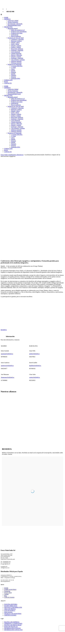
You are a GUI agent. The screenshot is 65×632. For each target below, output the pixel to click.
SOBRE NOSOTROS (10, 589)
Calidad (6, 594)
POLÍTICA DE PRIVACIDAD (12, 625)
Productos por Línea (16, 33)
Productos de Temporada (14, 64)
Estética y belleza (16, 47)
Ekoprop (13, 72)
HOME (6, 17)
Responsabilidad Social (14, 25)
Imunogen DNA (15, 78)
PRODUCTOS (8, 27)
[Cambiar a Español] (8, 9)
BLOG (6, 81)
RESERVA (4, 330)
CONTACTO (8, 83)
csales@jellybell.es (34, 377)
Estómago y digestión (17, 50)
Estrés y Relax (15, 44)
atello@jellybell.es (34, 354)
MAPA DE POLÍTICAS (11, 626)
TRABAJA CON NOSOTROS (12, 613)
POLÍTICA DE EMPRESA (11, 622)
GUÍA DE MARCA (9, 610)
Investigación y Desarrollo (15, 23)
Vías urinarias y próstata (18, 59)
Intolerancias (14, 34)
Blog (5, 596)
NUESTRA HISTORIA (10, 604)
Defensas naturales (16, 61)
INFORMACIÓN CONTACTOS (13, 630)
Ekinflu (13, 70)
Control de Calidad (13, 20)
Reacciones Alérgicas (17, 49)
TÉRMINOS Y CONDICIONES (13, 623)
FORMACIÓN (8, 80)
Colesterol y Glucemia (17, 39)
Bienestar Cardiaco (16, 41)
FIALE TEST (8, 592)
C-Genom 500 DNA (16, 66)
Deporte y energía (16, 45)
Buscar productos (16, 36)
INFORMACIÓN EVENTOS (12, 628)
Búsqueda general (13, 28)
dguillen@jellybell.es (35, 365)
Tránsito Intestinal (16, 53)
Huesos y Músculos (16, 55)
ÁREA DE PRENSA (10, 609)
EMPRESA (7, 19)
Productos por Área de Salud (16, 38)
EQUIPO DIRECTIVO (10, 606)
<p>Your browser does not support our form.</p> (32, 491)
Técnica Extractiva (13, 22)
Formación (7, 591)
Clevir (13, 69)
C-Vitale (13, 67)
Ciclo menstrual (15, 52)
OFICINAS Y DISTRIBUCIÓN (13, 607)
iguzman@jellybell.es (7, 354)
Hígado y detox (15, 42)
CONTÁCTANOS (9, 597)
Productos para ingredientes (19, 31)
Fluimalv (13, 75)
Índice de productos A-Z (18, 30)
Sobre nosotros (8, 612)
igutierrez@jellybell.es (7, 365)
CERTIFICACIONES (10, 615)
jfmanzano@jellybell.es (7, 377)
